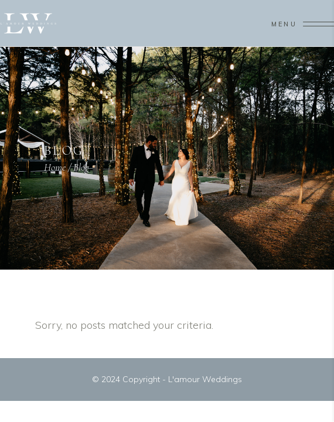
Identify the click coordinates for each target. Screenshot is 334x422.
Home (55, 167)
